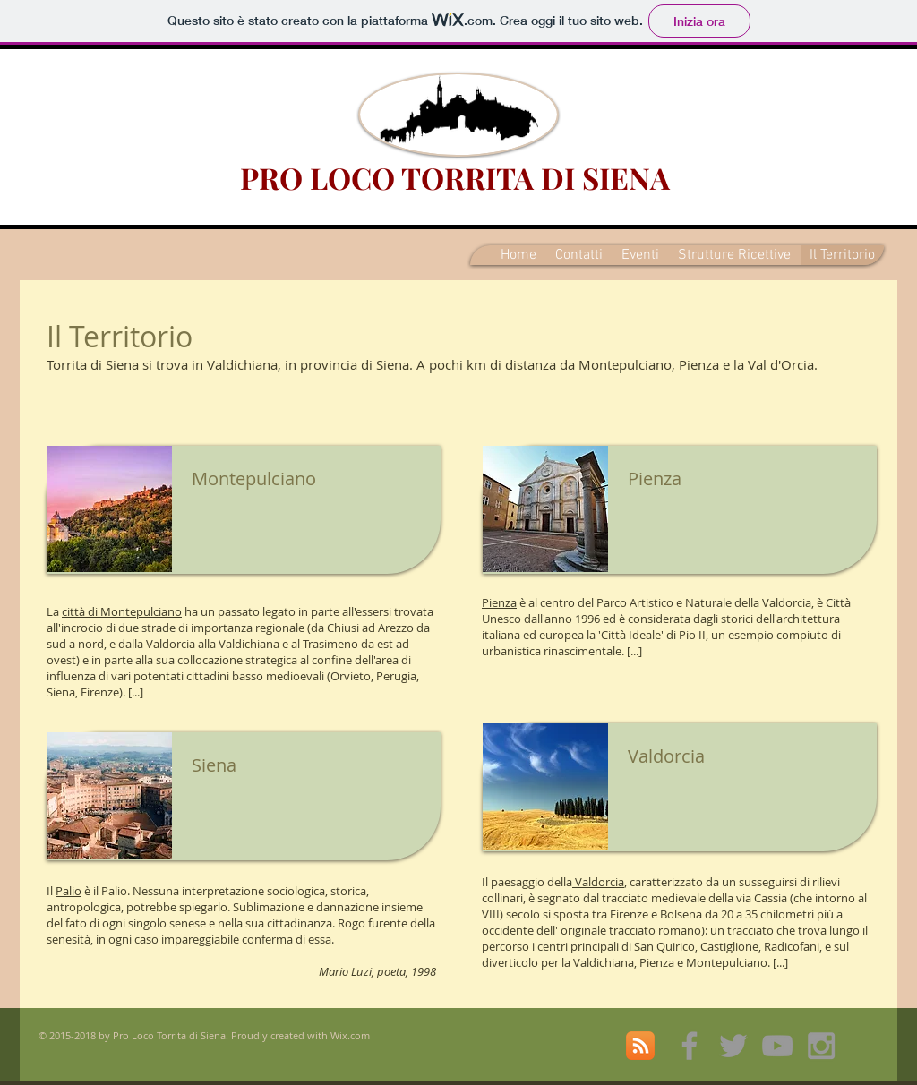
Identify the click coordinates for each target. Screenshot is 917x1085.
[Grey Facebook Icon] (689, 1045)
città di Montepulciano (122, 611)
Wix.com (350, 1035)
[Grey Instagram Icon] (821, 1045)
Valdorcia (598, 882)
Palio (68, 891)
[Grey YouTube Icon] (777, 1045)
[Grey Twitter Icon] (733, 1045)
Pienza (499, 602)
